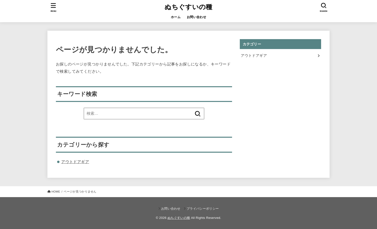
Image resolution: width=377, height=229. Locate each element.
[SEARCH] (323, 7)
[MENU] (53, 7)
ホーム (176, 17)
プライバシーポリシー (203, 208)
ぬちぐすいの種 (188, 7)
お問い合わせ (196, 17)
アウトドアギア (75, 161)
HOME (56, 191)
